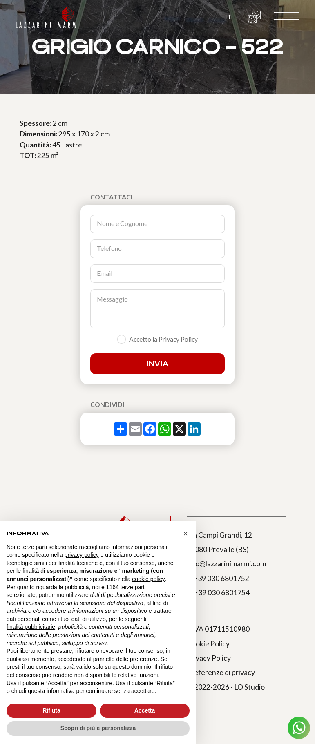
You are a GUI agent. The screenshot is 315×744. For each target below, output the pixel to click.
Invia (157, 363)
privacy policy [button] (82, 555)
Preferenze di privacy (221, 672)
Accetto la (163, 339)
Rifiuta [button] (51, 710)
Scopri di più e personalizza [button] (98, 728)
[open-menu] (286, 16)
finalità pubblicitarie (31, 626)
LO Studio (249, 687)
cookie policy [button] (148, 579)
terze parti (133, 587)
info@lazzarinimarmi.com (226, 563)
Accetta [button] (144, 710)
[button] (228, 17)
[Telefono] (157, 248)
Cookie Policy (208, 643)
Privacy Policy (178, 339)
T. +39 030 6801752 (218, 578)
